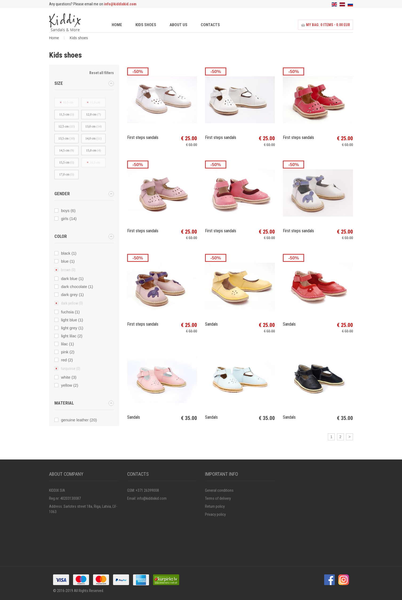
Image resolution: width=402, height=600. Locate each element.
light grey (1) (72, 328)
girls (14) (69, 219)
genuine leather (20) (79, 420)
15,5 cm (66, 162)
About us (178, 24)
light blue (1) (72, 320)
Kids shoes (145, 24)
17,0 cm (66, 174)
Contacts (210, 24)
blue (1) (68, 261)
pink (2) (67, 352)
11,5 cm (66, 114)
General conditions (219, 490)
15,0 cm (93, 150)
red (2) (67, 360)
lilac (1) (67, 344)
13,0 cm (93, 126)
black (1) (69, 253)
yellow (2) (69, 385)
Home (117, 24)
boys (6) (68, 211)
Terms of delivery (218, 498)
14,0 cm (93, 138)
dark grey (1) (72, 295)
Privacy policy (215, 514)
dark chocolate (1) (77, 287)
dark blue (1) (72, 279)
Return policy (215, 506)
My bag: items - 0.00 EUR (325, 25)
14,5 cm (66, 150)
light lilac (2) (71, 336)
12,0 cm (93, 114)
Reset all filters (101, 73)
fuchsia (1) (70, 312)
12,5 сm (66, 126)
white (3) (69, 377)
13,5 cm (66, 138)
